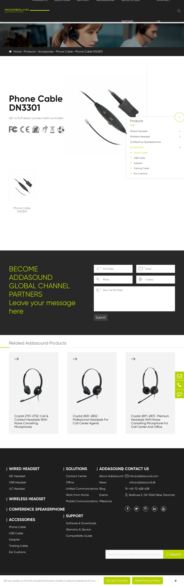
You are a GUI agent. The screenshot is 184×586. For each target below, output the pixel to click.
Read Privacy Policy (147, 580)
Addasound (111, 468)
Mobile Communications (82, 501)
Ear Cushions (140, 173)
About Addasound (111, 476)
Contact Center (76, 476)
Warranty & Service (78, 529)
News (102, 482)
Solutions (76, 468)
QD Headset (17, 476)
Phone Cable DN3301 (89, 51)
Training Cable (141, 168)
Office (70, 482)
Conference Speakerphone (145, 141)
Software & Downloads (81, 523)
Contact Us (137, 468)
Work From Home (77, 495)
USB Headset (17, 482)
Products (30, 51)
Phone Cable (64, 51)
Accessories (45, 51)
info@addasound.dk (140, 482)
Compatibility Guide (79, 535)
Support (74, 515)
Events (103, 495)
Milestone (105, 501)
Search (173, 554)
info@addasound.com (141, 476)
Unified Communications (82, 488)
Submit (101, 317)
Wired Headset (139, 131)
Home (17, 51)
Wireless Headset (140, 136)
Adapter (138, 163)
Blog (102, 488)
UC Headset (17, 488)
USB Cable (139, 158)
